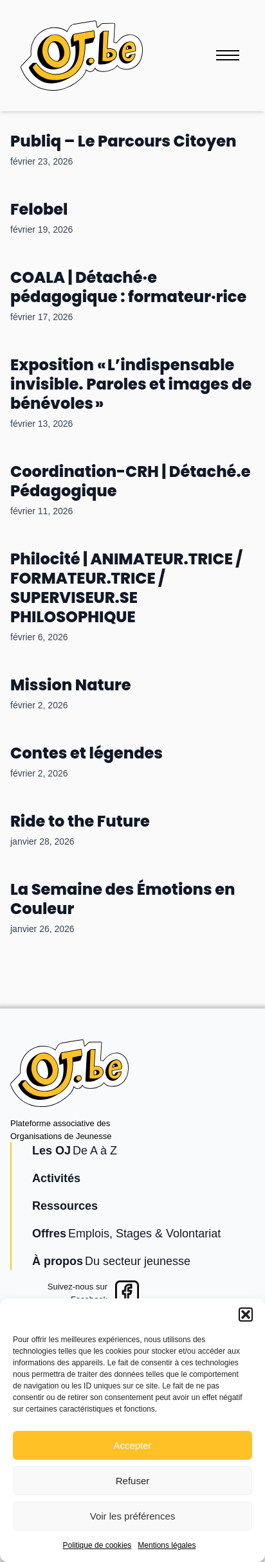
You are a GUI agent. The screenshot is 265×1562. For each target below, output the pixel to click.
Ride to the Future (80, 821)
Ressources (65, 1205)
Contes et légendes (86, 753)
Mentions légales (167, 1545)
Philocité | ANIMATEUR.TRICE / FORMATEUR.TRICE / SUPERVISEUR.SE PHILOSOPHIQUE (126, 587)
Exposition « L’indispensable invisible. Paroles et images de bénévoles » (130, 384)
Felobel (39, 209)
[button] (245, 1314)
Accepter (132, 1445)
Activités (56, 1178)
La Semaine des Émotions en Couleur (122, 899)
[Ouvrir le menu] (227, 55)
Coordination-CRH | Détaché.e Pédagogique (130, 481)
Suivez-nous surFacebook (77, 1293)
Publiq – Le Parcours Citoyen (123, 141)
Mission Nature (70, 685)
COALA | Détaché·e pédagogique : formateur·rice (128, 287)
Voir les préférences (133, 1516)
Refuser (133, 1480)
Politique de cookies (97, 1545)
